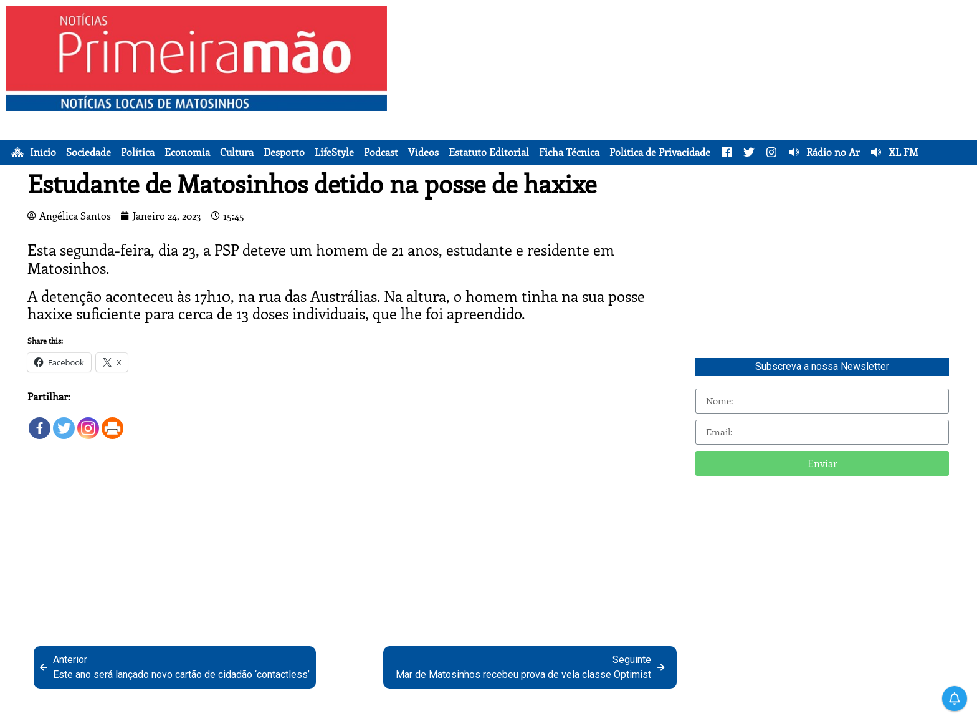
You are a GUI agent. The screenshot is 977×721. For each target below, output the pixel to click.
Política (138, 152)
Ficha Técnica (569, 152)
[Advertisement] (685, 93)
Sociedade (88, 152)
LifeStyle (334, 152)
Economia (187, 152)
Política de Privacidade (659, 152)
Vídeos (423, 152)
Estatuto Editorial (489, 152)
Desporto (284, 152)
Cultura (237, 152)
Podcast (381, 152)
